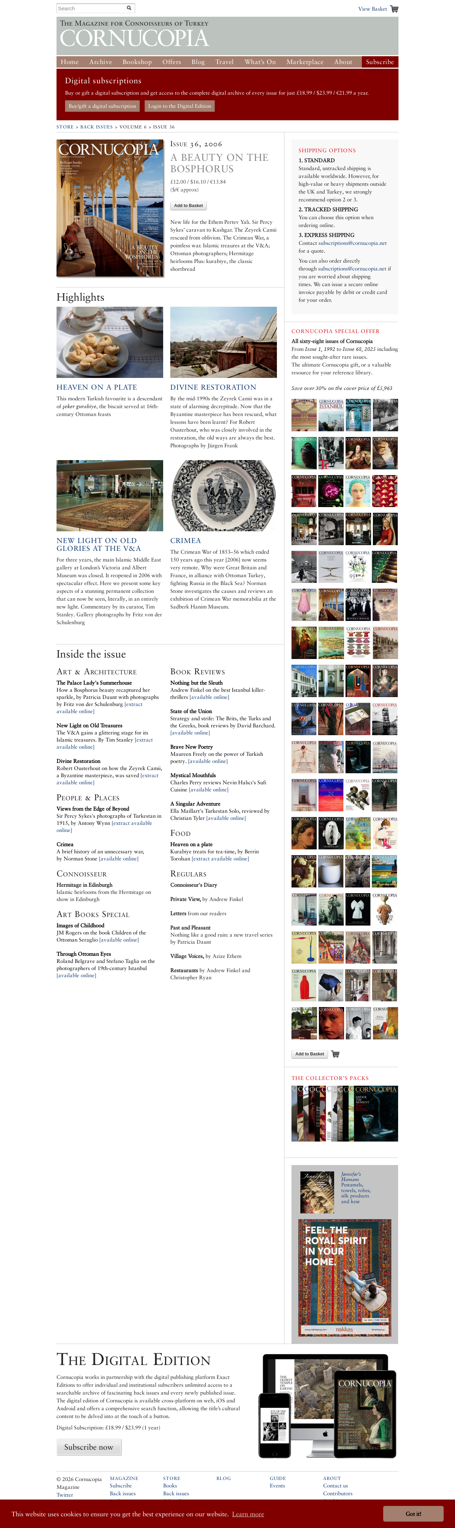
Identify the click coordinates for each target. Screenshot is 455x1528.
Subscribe (380, 61)
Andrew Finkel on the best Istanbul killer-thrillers (217, 690)
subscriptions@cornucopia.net (352, 243)
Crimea (185, 540)
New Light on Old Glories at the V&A (99, 544)
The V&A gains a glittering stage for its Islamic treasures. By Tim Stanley (102, 732)
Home (70, 61)
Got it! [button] (413, 1514)
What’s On (260, 61)
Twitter (65, 1495)
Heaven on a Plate (97, 387)
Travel (224, 61)
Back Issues (96, 127)
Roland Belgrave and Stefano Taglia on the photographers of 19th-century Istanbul (106, 961)
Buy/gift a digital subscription (102, 106)
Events (277, 1485)
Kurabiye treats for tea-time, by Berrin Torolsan (214, 851)
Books (170, 1485)
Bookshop (137, 61)
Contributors (338, 1493)
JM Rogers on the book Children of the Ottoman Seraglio (101, 932)
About (343, 61)
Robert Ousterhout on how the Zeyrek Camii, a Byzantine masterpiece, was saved (109, 768)
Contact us (335, 1485)
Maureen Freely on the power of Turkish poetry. (216, 754)
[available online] (119, 858)
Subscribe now (88, 1446)
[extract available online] (220, 858)
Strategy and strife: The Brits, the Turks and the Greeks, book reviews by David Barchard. (222, 718)
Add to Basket (188, 205)
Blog (198, 61)
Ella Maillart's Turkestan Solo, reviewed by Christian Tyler (220, 811)
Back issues (123, 1493)
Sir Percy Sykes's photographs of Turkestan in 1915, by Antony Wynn (109, 816)
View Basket (372, 9)
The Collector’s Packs (330, 1078)
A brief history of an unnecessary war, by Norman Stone (100, 851)
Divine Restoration (213, 387)
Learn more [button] (248, 1514)
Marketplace (305, 61)
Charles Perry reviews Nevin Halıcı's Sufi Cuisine (218, 782)
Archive (100, 61)
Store (65, 127)
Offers (171, 61)
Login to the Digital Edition (179, 106)
